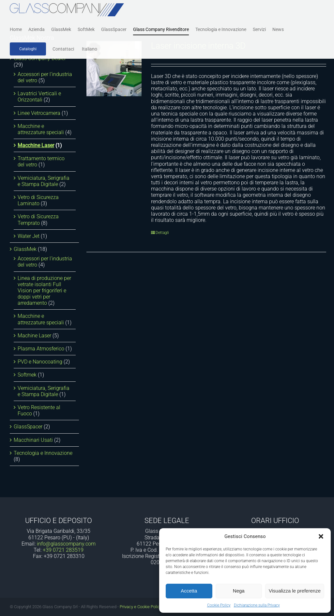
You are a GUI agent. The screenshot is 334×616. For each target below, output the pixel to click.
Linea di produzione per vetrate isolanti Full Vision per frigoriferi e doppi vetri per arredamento (44, 290)
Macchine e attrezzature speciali (41, 129)
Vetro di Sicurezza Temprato (38, 219)
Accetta (189, 590)
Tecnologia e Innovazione (43, 453)
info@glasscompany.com (66, 544)
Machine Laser (34, 335)
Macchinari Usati (33, 440)
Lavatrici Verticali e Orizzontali (39, 96)
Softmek (27, 375)
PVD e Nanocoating (40, 362)
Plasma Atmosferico (41, 349)
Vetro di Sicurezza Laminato (38, 200)
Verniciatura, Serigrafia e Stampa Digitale (43, 181)
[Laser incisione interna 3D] (114, 68)
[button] (321, 536)
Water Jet (28, 236)
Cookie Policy (219, 605)
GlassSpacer (28, 427)
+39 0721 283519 (63, 550)
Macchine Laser (36, 145)
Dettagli (162, 232)
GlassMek (25, 249)
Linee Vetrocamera (39, 113)
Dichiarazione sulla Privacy (257, 605)
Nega (239, 590)
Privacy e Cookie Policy (141, 606)
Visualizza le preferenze (295, 590)
